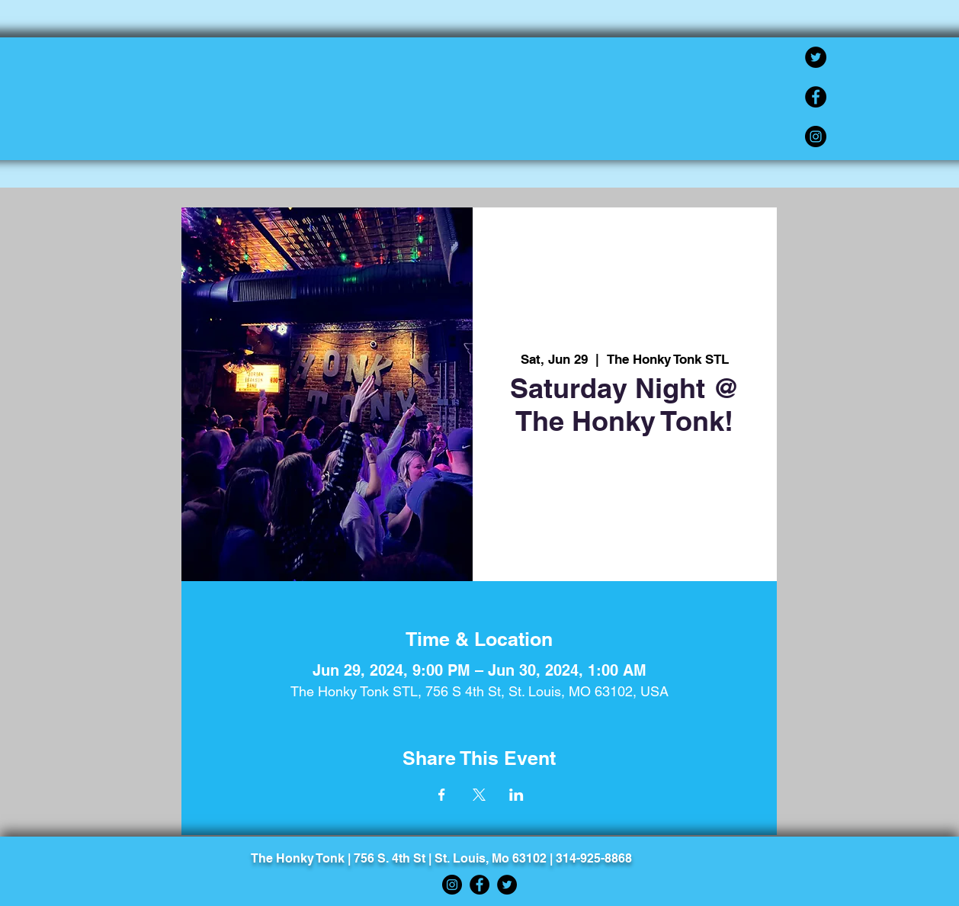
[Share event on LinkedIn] (516, 795)
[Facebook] (815, 97)
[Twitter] (815, 57)
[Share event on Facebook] (442, 795)
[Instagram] (815, 136)
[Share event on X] (479, 795)
